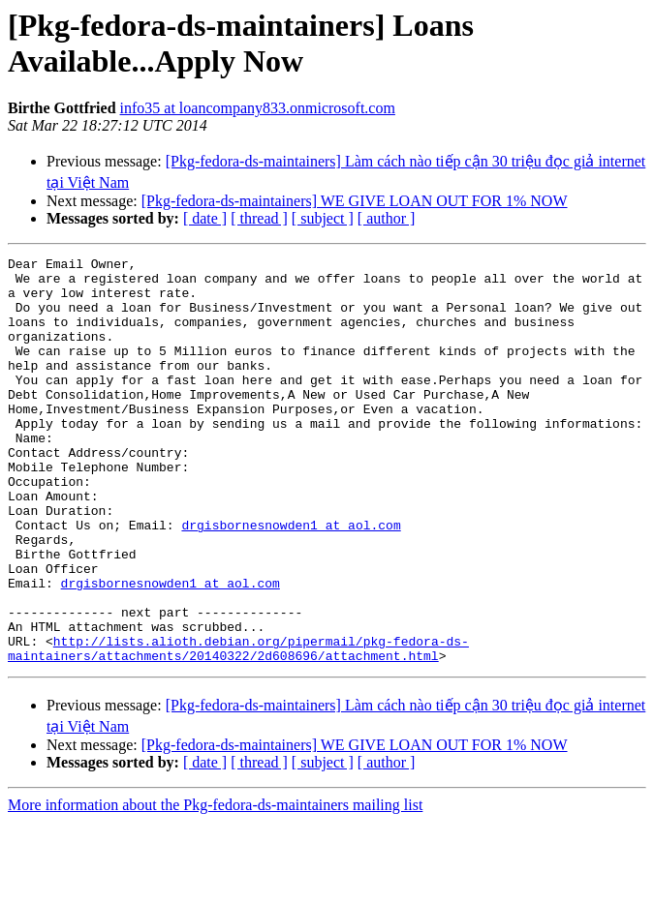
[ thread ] (259, 218)
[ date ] (205, 218)
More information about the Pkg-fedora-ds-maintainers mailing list (215, 886)
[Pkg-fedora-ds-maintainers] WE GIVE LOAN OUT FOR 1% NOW (354, 201)
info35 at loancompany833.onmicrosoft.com (257, 108)
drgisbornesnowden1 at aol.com (290, 579)
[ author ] (387, 218)
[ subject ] (323, 218)
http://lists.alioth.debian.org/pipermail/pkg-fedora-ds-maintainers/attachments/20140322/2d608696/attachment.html (238, 727)
